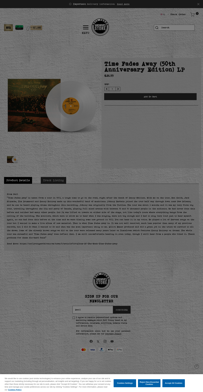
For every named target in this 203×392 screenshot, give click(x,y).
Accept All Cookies (173, 384)
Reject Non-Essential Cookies (149, 384)
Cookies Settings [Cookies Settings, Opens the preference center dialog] (125, 384)
